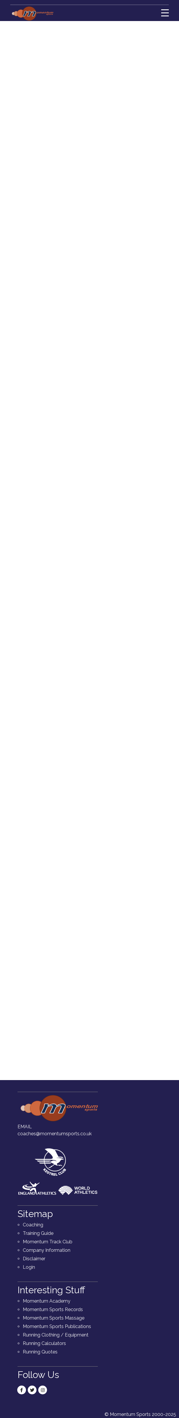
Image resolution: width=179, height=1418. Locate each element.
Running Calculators (44, 1343)
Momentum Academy (46, 1301)
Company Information (46, 1250)
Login (29, 1267)
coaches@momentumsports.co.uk (55, 1133)
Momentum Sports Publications (57, 1326)
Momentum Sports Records (53, 1309)
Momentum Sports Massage (53, 1318)
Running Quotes (40, 1352)
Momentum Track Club (47, 1242)
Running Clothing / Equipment (55, 1335)
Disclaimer (34, 1258)
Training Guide (38, 1233)
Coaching (33, 1225)
